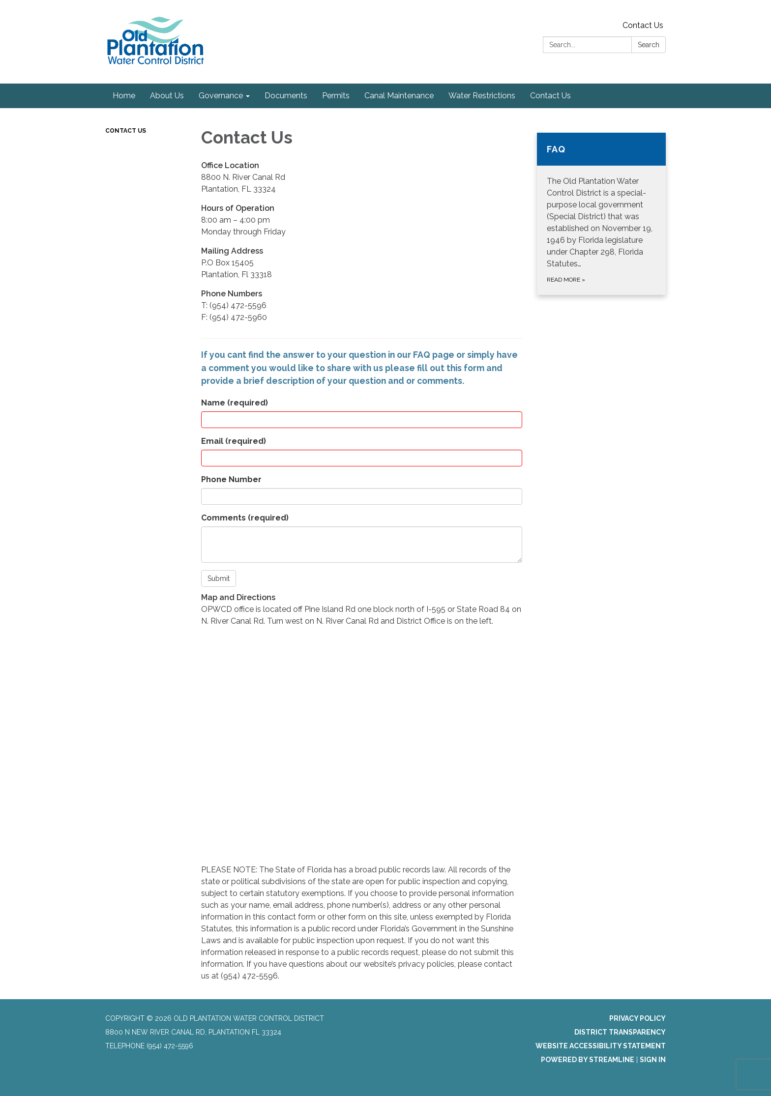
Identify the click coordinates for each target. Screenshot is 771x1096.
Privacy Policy (637, 1018)
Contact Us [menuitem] (550, 95)
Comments (245, 517)
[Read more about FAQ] (601, 214)
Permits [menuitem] (336, 95)
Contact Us (643, 25)
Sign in (653, 1060)
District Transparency (620, 1032)
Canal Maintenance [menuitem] (399, 95)
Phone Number (231, 479)
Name (234, 402)
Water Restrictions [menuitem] (481, 95)
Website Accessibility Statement (600, 1046)
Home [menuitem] (124, 95)
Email (233, 441)
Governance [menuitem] (221, 95)
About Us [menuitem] (167, 95)
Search (648, 45)
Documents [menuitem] (286, 95)
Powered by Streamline (587, 1060)
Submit (219, 578)
